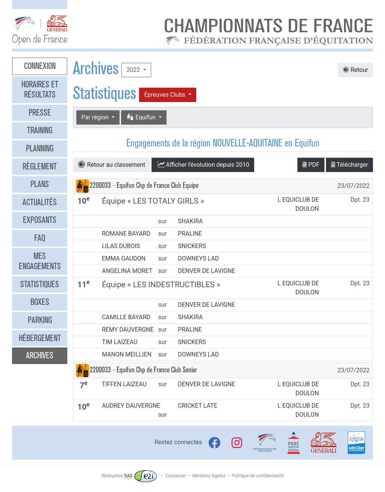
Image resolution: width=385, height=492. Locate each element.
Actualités (40, 202)
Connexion (40, 66)
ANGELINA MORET (127, 270)
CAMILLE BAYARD (126, 317)
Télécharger (349, 164)
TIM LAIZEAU (120, 342)
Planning (39, 148)
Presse (40, 112)
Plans (39, 184)
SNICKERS (192, 246)
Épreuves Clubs (165, 94)
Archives (39, 355)
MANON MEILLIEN (127, 354)
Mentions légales (208, 475)
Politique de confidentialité (257, 475)
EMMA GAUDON (124, 258)
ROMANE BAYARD (126, 233)
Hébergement (40, 338)
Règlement (40, 166)
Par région (95, 117)
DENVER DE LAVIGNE (206, 270)
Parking (40, 320)
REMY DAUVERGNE (128, 329)
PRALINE (190, 233)
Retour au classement (111, 164)
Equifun (141, 117)
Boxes (39, 302)
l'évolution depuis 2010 (202, 164)
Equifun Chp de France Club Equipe (158, 185)
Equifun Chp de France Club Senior (157, 370)
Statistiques (39, 284)
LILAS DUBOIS (121, 246)
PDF (310, 164)
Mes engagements (40, 261)
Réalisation (129, 475)
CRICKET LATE (197, 405)
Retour (355, 69)
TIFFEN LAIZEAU (124, 384)
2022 (133, 69)
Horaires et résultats (39, 89)
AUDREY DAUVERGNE (131, 405)
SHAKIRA (190, 221)
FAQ (39, 238)
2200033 (100, 185)
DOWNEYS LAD (198, 258)
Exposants (39, 220)
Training (39, 130)
